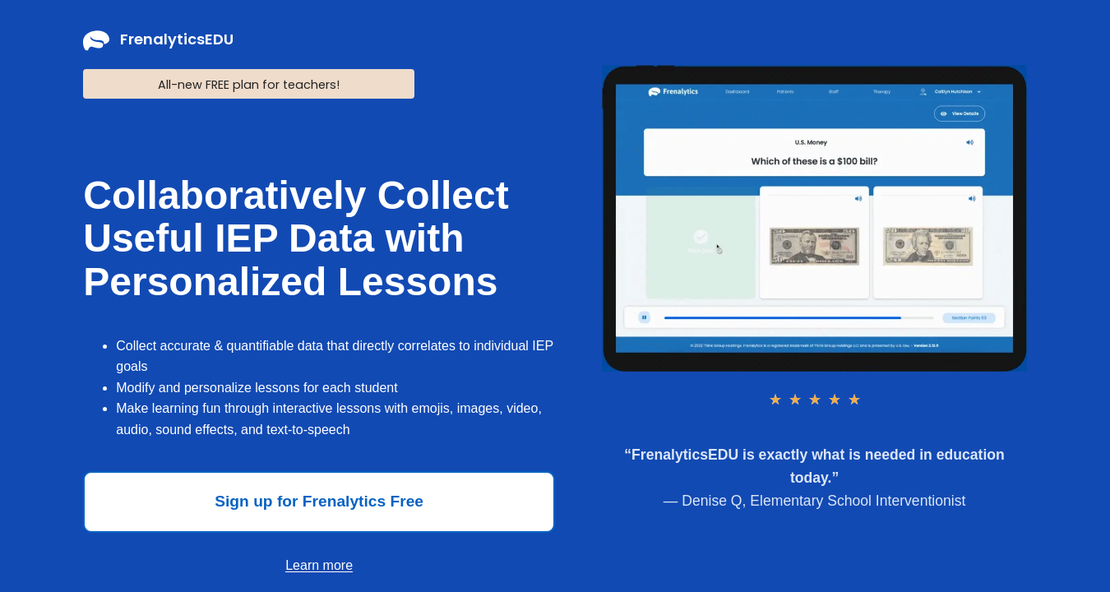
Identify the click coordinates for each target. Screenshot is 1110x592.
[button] (319, 502)
